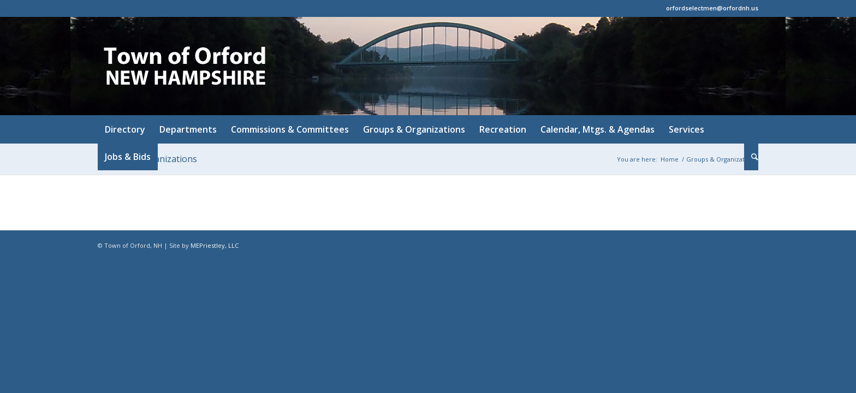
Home (670, 159)
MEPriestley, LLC (215, 245)
